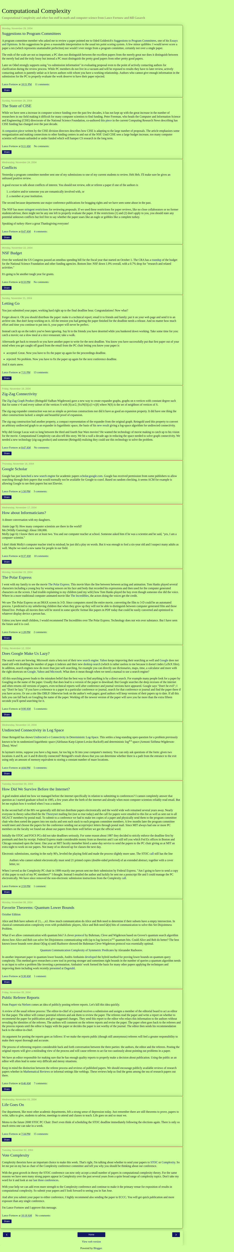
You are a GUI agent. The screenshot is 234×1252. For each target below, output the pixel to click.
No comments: (41, 146)
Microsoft (55, 671)
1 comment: (40, 886)
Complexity (168, 1162)
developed (91, 956)
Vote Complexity (15, 1155)
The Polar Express (16, 577)
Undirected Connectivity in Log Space (33, 730)
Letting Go (11, 303)
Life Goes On (13, 1104)
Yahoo (103, 660)
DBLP (45, 693)
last (35, 1180)
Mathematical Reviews (36, 1071)
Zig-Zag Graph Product (21, 400)
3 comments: (40, 491)
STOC (154, 1162)
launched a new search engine (38, 476)
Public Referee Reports (20, 997)
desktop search (92, 664)
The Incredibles (80, 595)
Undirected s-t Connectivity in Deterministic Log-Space (65, 737)
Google (164, 660)
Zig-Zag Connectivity (19, 394)
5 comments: (41, 708)
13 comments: (41, 372)
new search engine (88, 660)
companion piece (14, 130)
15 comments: (41, 1133)
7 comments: (41, 1083)
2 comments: (40, 632)
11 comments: (42, 84)
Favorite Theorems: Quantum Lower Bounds (38, 907)
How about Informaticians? (24, 512)
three (41, 1180)
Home (91, 1234)
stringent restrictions (36, 209)
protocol (79, 935)
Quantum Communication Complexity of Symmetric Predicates (77, 950)
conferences (51, 1180)
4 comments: (41, 231)
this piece (106, 120)
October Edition (11, 914)
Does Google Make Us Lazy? (26, 653)
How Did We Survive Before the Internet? (36, 789)
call (152, 853)
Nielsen (26, 1004)
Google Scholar (14, 469)
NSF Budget (12, 253)
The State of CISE (16, 105)
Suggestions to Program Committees (31, 33)
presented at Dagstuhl (62, 968)
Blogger (97, 1248)
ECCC (122, 1197)
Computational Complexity (36, 10)
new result (103, 425)
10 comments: (41, 556)
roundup (156, 259)
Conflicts (9, 167)
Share (7, 90)
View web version (91, 1241)
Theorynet (52, 814)
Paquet (13, 1004)
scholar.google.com (91, 476)
